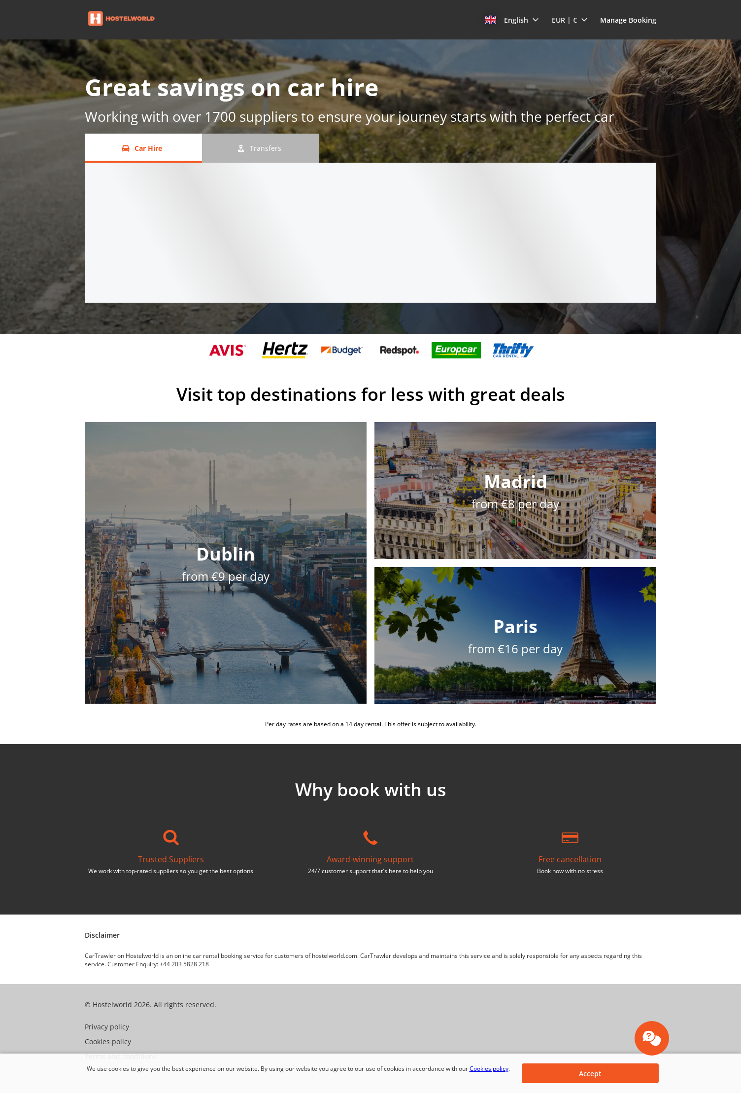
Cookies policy (489, 1068)
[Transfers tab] (260, 148)
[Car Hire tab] (143, 148)
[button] (512, 20)
